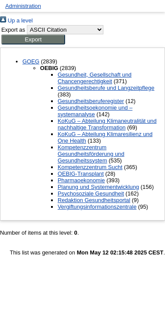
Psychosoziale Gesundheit (91, 193)
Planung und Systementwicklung (98, 187)
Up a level (16, 20)
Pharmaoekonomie (81, 180)
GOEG (30, 61)
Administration (23, 6)
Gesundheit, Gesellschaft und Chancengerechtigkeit (95, 78)
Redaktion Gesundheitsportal (94, 200)
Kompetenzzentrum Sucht (90, 167)
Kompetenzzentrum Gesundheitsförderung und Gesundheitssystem (91, 154)
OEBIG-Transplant (81, 173)
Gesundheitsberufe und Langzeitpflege (106, 88)
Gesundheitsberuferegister (91, 101)
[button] (33, 39)
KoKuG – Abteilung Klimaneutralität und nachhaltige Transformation (107, 124)
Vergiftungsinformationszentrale (97, 206)
